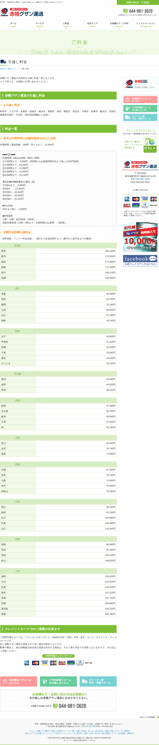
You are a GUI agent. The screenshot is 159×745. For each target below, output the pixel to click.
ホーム (13, 24)
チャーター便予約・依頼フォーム (98, 681)
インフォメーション (145, 24)
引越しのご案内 (43, 731)
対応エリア (92, 24)
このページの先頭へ (148, 717)
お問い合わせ (94, 733)
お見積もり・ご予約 (119, 24)
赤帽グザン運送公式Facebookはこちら (140, 260)
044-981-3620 (143, 179)
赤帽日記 (140, 83)
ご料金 (66, 24)
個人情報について (109, 733)
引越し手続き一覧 (83, 731)
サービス (39, 24)
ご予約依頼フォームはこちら (58, 681)
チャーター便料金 (122, 731)
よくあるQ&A (97, 731)
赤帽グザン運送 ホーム (8, 69)
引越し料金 (109, 731)
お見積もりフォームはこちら (18, 681)
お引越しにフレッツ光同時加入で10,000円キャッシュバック (140, 237)
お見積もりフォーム (44, 733)
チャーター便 (68, 731)
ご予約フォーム (60, 733)
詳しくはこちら (140, 189)
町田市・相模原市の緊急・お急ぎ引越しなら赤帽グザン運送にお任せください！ (32, 2)
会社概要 (121, 733)
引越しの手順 (56, 731)
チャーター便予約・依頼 (78, 733)
